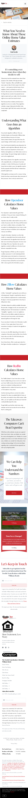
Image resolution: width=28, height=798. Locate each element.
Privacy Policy (14, 743)
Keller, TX (4, 764)
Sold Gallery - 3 (6, 688)
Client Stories (5, 672)
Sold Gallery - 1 (6, 683)
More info (12, 791)
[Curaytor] (9, 656)
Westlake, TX (4, 768)
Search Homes (5, 664)
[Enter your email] (15, 581)
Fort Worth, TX (6, 767)
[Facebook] (3, 647)
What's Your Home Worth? (8, 675)
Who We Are (5, 670)
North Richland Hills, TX (18, 767)
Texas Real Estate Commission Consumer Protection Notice (13, 780)
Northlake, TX (14, 768)
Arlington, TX (7, 770)
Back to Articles (7, 22)
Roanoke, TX (18, 766)
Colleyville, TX (16, 763)
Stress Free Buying (6, 667)
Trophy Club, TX (10, 764)
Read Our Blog (5, 678)
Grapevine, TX (22, 763)
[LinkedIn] (5, 647)
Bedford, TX (16, 764)
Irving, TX (9, 768)
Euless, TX (20, 764)
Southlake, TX (10, 763)
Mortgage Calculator (7, 680)
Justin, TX (19, 768)
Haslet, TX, (12, 767)
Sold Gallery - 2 (6, 686)
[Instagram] (8, 647)
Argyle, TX (6, 766)
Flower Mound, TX (11, 766)
